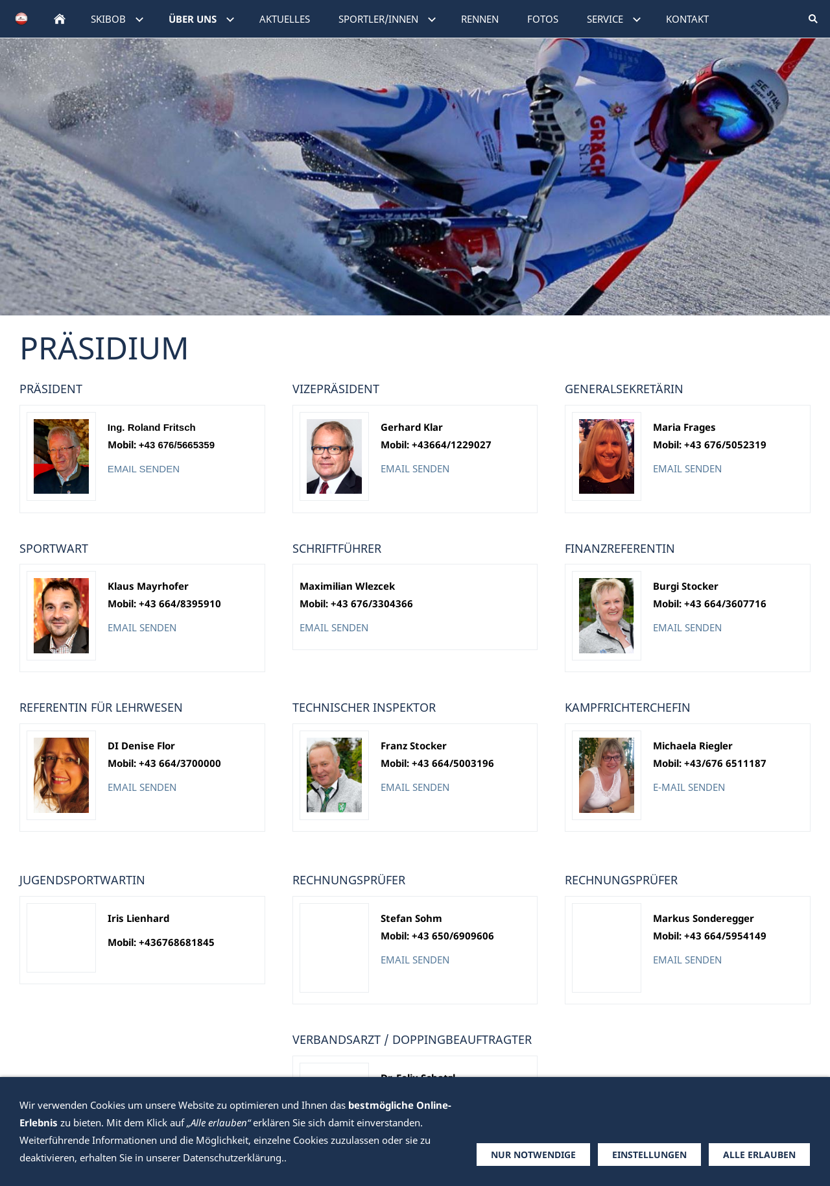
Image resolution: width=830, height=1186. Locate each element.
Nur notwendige (533, 1154)
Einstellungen (649, 1154)
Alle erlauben (759, 1154)
